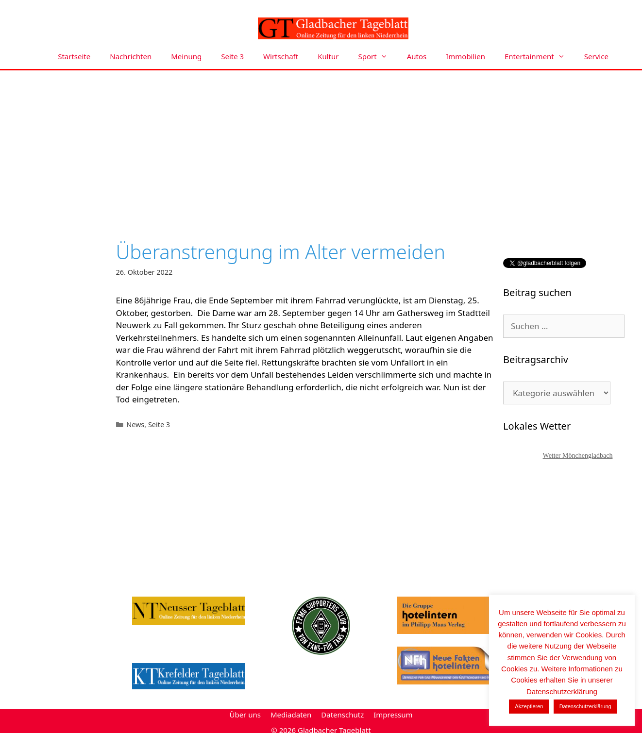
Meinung (186, 56)
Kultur (328, 56)
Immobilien (465, 56)
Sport (377, 56)
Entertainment (539, 56)
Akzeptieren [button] (529, 706)
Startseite (74, 56)
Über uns (244, 714)
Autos (417, 56)
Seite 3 (232, 56)
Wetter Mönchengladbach (578, 455)
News (135, 424)
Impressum (392, 714)
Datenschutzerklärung (585, 706)
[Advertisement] (321, 143)
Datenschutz (342, 714)
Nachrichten (131, 56)
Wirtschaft (280, 56)
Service (596, 56)
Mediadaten (290, 714)
